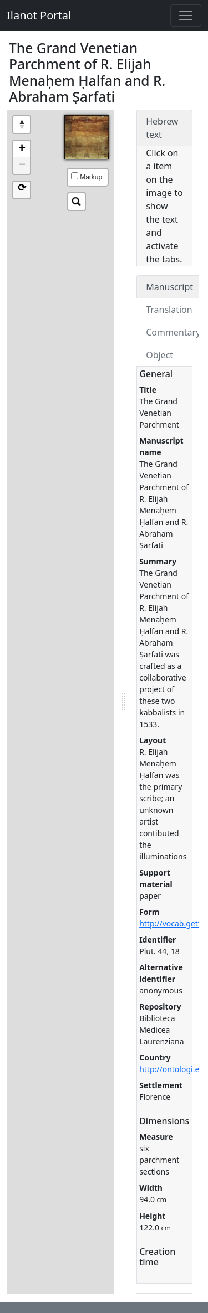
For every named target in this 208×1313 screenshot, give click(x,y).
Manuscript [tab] (169, 287)
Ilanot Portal (39, 15)
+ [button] (22, 149)
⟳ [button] (22, 188)
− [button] (22, 165)
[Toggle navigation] (185, 15)
